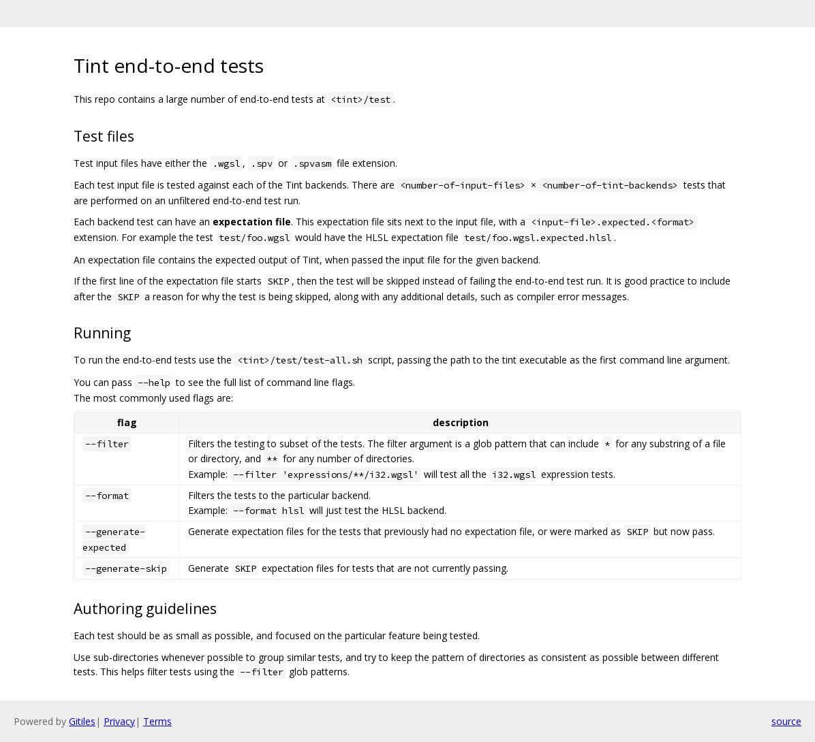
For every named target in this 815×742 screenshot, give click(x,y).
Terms (157, 721)
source (786, 721)
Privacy (119, 721)
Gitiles (82, 721)
